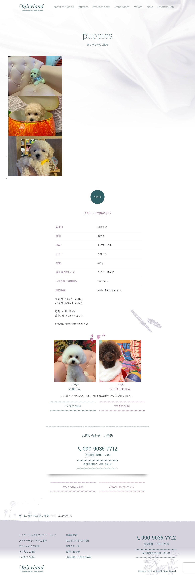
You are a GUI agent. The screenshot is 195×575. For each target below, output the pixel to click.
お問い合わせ (73, 551)
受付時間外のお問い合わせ (97, 464)
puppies (84, 7)
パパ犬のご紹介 (73, 406)
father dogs (122, 7)
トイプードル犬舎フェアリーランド (37, 535)
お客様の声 (71, 535)
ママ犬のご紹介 (122, 406)
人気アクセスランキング (122, 486)
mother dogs (101, 7)
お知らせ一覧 (73, 546)
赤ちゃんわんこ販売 (73, 486)
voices (138, 7)
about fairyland (64, 7)
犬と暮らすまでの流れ (77, 540)
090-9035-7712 (99, 448)
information (166, 7)
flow (150, 7)
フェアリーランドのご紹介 (33, 540)
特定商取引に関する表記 (78, 557)
